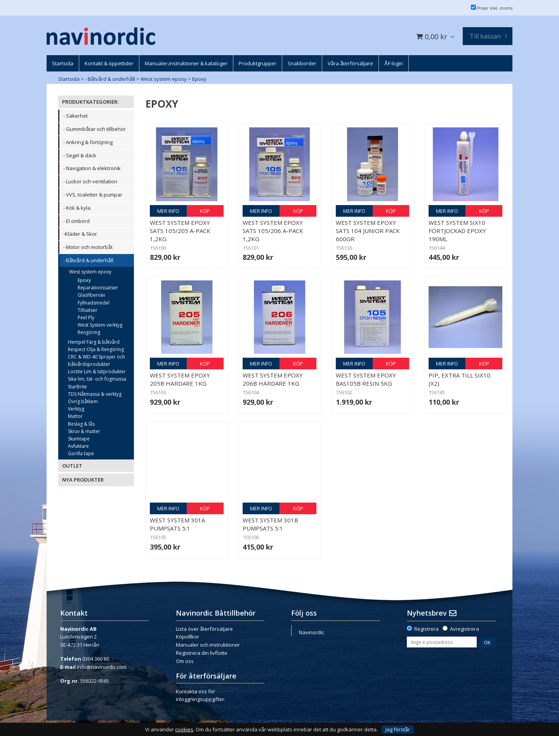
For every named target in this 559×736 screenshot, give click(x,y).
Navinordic (311, 632)
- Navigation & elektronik (92, 168)
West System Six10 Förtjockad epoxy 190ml (457, 231)
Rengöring (89, 332)
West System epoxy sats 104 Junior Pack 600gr (368, 231)
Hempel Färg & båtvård (94, 342)
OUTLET (72, 465)
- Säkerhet (75, 115)
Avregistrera (464, 628)
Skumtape (79, 438)
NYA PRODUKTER (83, 479)
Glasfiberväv (91, 295)
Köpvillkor (187, 636)
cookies (184, 729)
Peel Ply (86, 317)
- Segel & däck (79, 155)
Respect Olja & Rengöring (96, 349)
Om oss (185, 661)
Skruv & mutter (84, 431)
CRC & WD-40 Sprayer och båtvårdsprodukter (96, 360)
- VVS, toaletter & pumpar (92, 194)
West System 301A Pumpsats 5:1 (177, 524)
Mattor (75, 416)
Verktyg (76, 408)
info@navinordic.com (102, 666)
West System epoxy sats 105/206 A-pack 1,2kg (273, 231)
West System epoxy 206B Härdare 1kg (273, 379)
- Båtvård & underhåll (110, 78)
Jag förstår (397, 729)
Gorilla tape (81, 453)
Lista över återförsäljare (204, 628)
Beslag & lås (81, 424)
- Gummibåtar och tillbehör (94, 128)
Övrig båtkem (83, 401)
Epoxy (199, 78)
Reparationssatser (98, 287)
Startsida (69, 78)
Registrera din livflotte (201, 652)
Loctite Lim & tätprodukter (97, 371)
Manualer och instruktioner (208, 644)
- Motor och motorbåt (88, 247)
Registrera (426, 628)
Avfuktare (78, 446)
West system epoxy (164, 78)
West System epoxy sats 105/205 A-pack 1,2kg (180, 231)
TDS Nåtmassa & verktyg (95, 394)
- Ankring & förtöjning (88, 142)
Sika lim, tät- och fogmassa (97, 379)
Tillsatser (87, 310)
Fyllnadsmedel (93, 302)
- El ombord (76, 220)
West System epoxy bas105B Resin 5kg (366, 379)
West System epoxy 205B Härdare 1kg (180, 379)
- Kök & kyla (76, 207)
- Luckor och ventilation (90, 181)
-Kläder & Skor (80, 233)
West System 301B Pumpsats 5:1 (270, 524)
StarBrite (77, 386)
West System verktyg (100, 325)
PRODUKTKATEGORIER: (90, 101)
